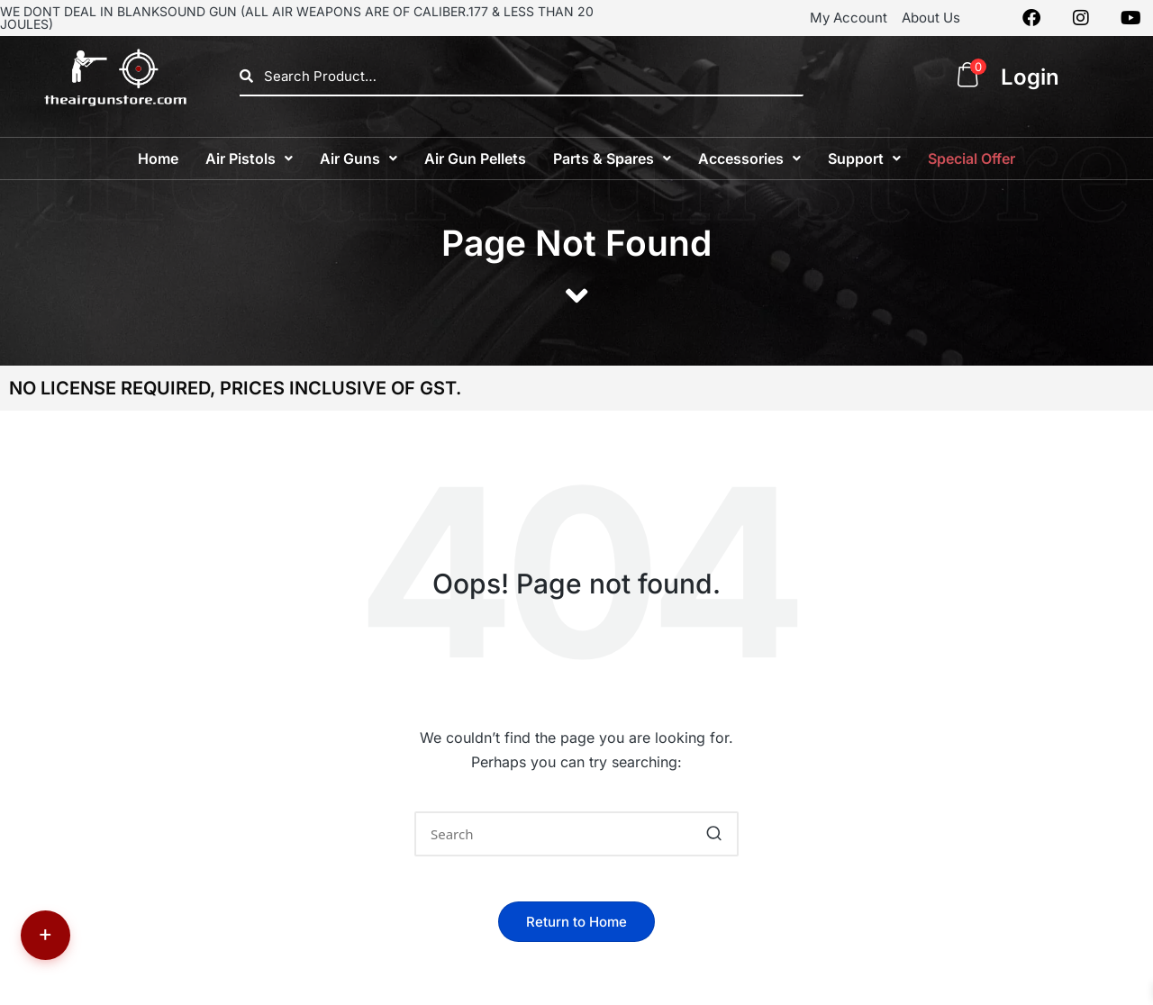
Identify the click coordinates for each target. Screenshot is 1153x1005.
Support (864, 158)
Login (1030, 77)
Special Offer (971, 158)
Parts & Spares (612, 158)
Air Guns (358, 158)
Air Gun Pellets (475, 158)
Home (158, 158)
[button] (249, 158)
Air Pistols (249, 158)
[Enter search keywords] (576, 833)
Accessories (749, 158)
